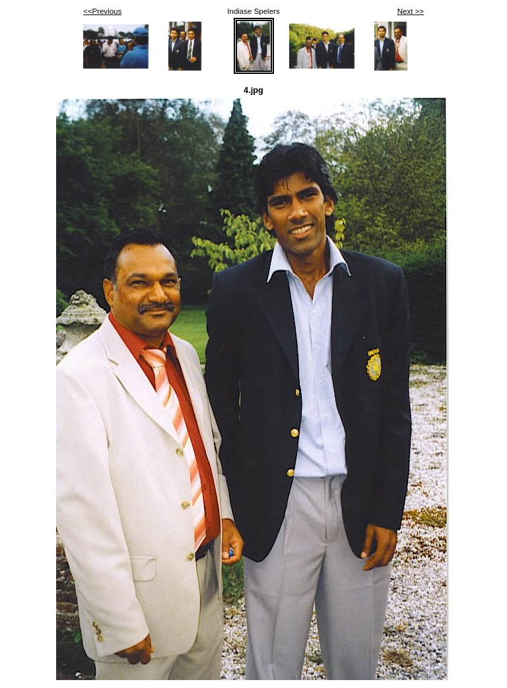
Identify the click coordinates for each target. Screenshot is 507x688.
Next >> (410, 11)
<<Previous (102, 11)
